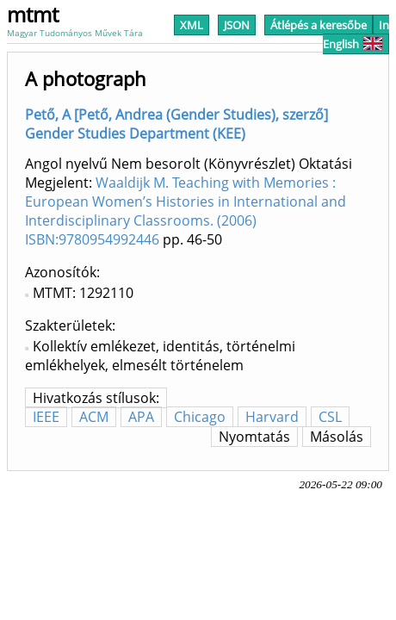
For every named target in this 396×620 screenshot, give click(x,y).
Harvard (272, 416)
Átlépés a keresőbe (318, 25)
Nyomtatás (254, 436)
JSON (237, 25)
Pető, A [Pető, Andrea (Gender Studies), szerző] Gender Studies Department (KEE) (176, 124)
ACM (93, 416)
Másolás (336, 436)
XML (191, 25)
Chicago (200, 416)
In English (356, 34)
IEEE (46, 416)
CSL (330, 416)
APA (141, 416)
